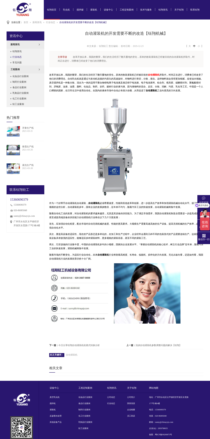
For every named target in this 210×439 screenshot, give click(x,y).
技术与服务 (146, 10)
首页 (26, 22)
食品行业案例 (19, 87)
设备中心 (108, 10)
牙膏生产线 (28, 128)
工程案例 (15, 69)
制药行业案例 (19, 82)
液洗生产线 (28, 165)
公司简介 (131, 397)
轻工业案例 (18, 104)
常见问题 (17, 62)
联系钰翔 (195, 10)
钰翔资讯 (163, 10)
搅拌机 (53, 403)
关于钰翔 (179, 10)
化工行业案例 (19, 98)
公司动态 (111, 397)
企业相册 (131, 410)
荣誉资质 (131, 403)
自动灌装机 (153, 75)
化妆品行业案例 (20, 76)
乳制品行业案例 (20, 93)
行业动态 (50, 22)
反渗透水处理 (56, 416)
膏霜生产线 (28, 146)
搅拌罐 (80, 10)
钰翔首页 (51, 10)
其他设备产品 (56, 422)
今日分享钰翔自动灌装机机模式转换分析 (79, 345)
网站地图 (153, 388)
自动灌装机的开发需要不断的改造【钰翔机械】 (83, 22)
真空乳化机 (55, 397)
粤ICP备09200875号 (163, 434)
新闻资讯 (37, 22)
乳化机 (66, 10)
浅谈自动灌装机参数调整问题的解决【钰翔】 (158, 345)
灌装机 (93, 10)
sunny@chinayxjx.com (24, 216)
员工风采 (131, 416)
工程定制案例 (127, 10)
